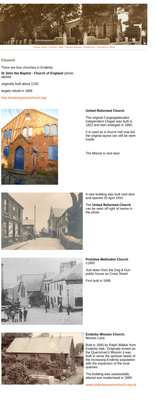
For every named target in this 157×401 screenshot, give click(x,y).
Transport (102, 47)
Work (112, 47)
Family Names (74, 47)
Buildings (89, 47)
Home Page (40, 47)
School (53, 47)
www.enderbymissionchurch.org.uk (111, 384)
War (61, 47)
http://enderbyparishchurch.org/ (23, 98)
